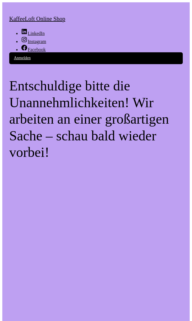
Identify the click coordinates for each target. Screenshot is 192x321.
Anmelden (22, 58)
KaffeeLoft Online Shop (37, 19)
